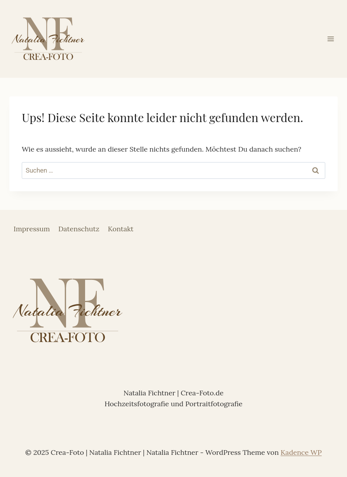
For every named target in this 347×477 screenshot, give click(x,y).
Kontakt (120, 228)
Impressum (32, 228)
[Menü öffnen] (330, 39)
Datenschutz (78, 228)
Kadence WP (301, 452)
